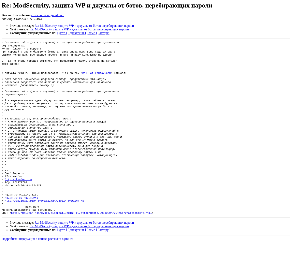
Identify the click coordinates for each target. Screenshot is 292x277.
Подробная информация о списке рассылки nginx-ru (37, 273)
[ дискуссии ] (77, 33)
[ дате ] (62, 33)
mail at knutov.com (96, 79)
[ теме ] (92, 33)
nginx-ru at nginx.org (21, 229)
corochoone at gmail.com (47, 15)
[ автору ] (104, 33)
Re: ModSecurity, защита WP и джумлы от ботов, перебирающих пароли (84, 25)
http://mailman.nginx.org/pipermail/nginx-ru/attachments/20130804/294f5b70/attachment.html (81, 247)
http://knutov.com (18, 207)
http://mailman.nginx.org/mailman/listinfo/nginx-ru (44, 233)
